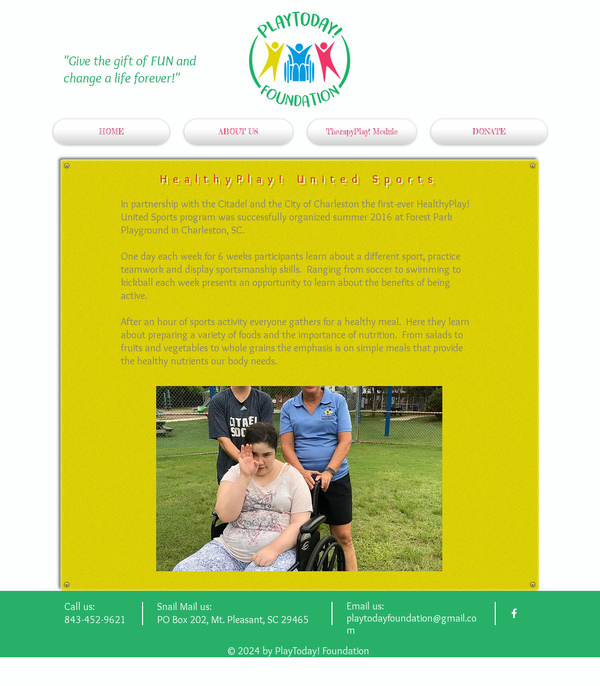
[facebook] (514, 613)
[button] (299, 478)
